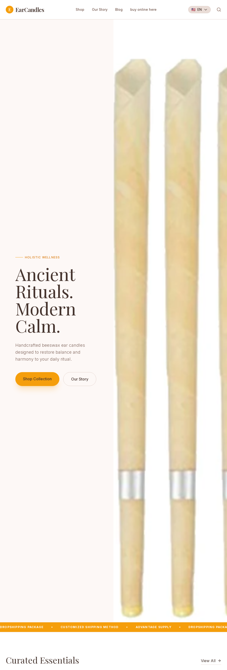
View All (211, 660)
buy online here (143, 9)
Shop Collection (37, 378)
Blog (119, 9)
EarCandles (25, 9)
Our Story (100, 9)
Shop (80, 9)
